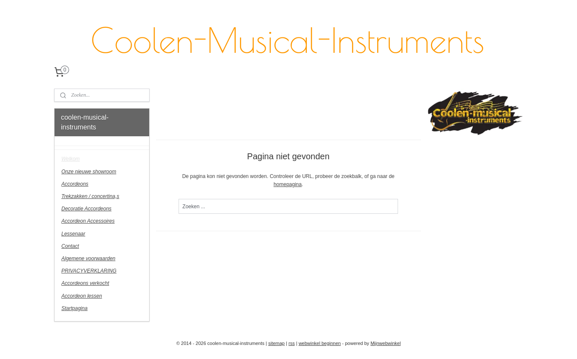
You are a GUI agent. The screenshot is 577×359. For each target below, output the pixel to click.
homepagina (288, 184)
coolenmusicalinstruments (466, 146)
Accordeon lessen (81, 296)
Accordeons (74, 184)
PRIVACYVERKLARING (88, 271)
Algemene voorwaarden (88, 258)
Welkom (70, 159)
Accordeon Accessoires (88, 221)
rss (291, 343)
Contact (70, 246)
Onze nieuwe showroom (88, 172)
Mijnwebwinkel (385, 343)
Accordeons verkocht (85, 283)
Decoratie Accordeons (86, 209)
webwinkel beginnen (320, 343)
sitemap (276, 343)
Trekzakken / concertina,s (90, 196)
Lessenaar (73, 234)
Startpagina (74, 308)
